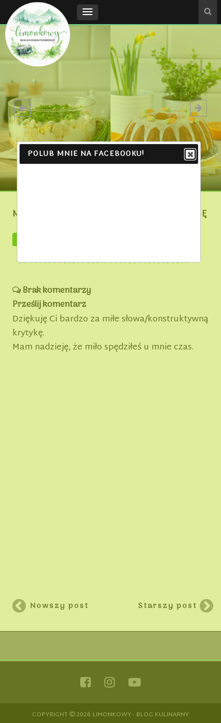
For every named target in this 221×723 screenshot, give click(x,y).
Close (190, 155)
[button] (87, 12)
